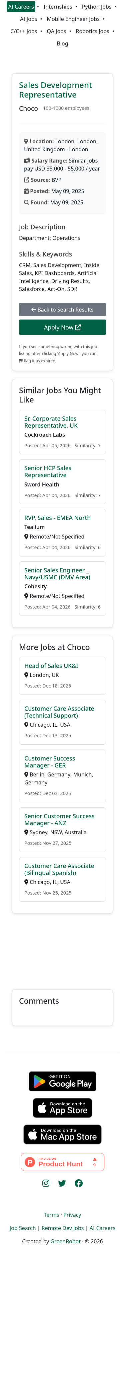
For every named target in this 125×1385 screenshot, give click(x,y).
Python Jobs (97, 6)
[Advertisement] (62, 947)
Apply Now (62, 327)
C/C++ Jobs (23, 31)
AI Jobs (28, 19)
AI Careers (21, 6)
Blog (62, 43)
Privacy (72, 1214)
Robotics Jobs (92, 31)
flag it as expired (37, 361)
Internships (58, 6)
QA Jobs (56, 31)
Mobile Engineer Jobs (73, 19)
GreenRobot (65, 1241)
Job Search (23, 1228)
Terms (51, 1214)
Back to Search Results (62, 309)
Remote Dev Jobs (63, 1228)
